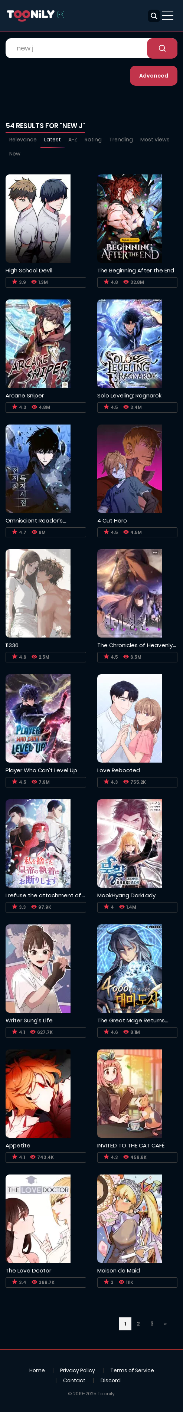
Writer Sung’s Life (29, 1020)
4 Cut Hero (112, 520)
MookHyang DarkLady (126, 895)
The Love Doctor (28, 1270)
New (14, 153)
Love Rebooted (118, 770)
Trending (121, 139)
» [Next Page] (165, 1323)
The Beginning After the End (135, 270)
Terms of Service (132, 1370)
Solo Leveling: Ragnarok (129, 395)
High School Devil (29, 270)
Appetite (18, 1145)
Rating (93, 139)
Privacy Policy (77, 1370)
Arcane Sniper (25, 395)
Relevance (23, 139)
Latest (52, 139)
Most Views (155, 139)
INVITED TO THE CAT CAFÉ (130, 1145)
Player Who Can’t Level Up (41, 770)
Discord (111, 1380)
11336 (12, 645)
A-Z (72, 139)
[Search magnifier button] (154, 16)
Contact (74, 1380)
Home (37, 1370)
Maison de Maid (118, 1270)
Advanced (153, 75)
